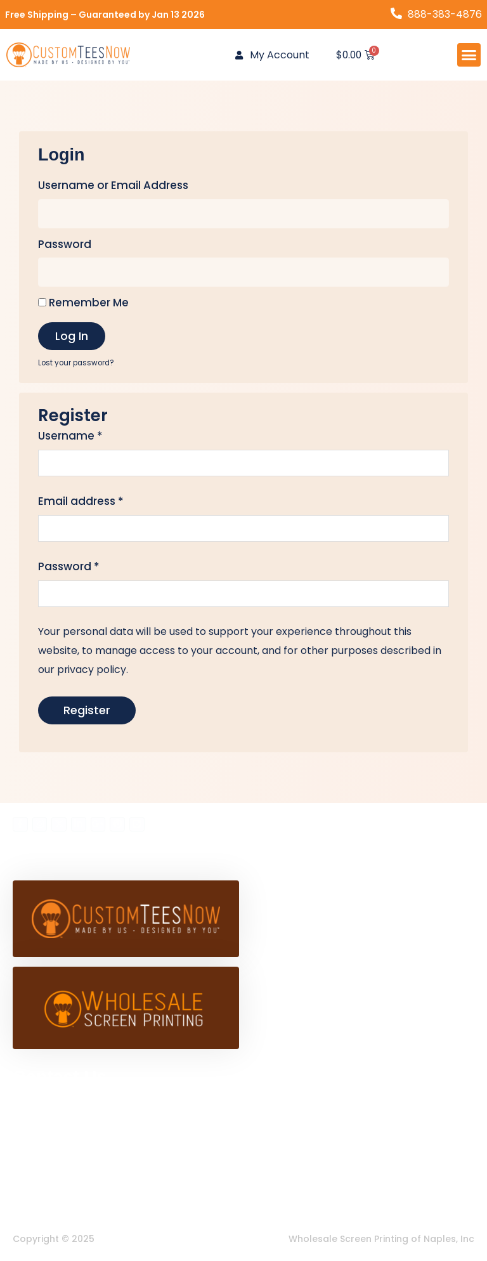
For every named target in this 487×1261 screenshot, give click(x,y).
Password (64, 244)
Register (86, 711)
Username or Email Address (113, 185)
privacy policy (92, 669)
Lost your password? (76, 363)
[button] (469, 55)
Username (70, 436)
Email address (81, 501)
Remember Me (83, 302)
